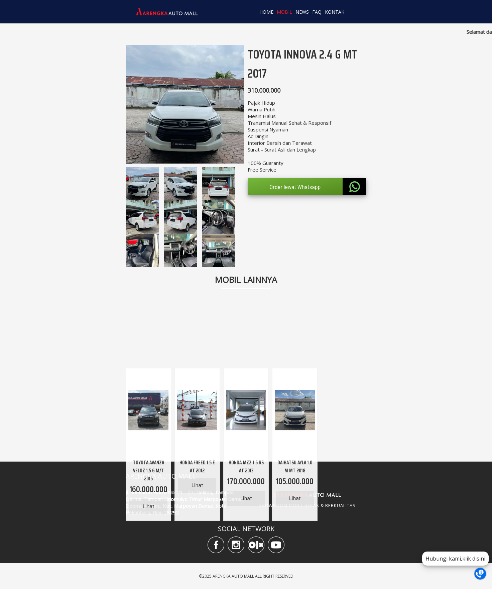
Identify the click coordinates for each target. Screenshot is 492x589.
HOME (266, 12)
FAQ (317, 12)
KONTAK (334, 12)
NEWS (302, 12)
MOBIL (284, 12)
